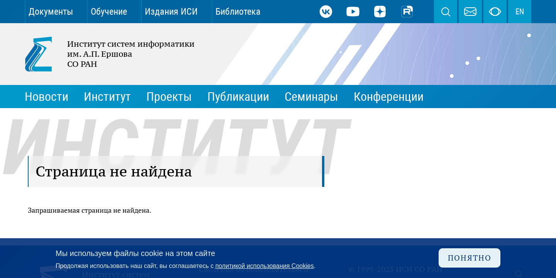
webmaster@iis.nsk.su (470, 11)
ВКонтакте (325, 11)
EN (519, 11)
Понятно (470, 258)
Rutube (407, 11)
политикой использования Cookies (264, 266)
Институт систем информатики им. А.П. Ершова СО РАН (105, 54)
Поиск (445, 11)
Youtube (352, 11)
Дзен (380, 11)
